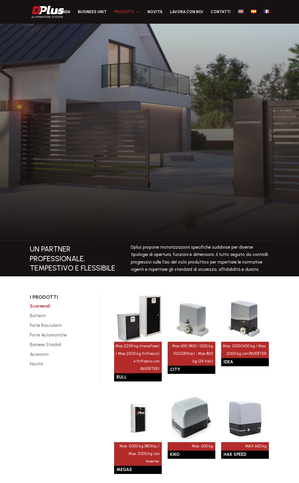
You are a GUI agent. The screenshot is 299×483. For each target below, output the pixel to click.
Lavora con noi (186, 12)
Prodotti (124, 12)
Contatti (221, 12)
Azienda (62, 12)
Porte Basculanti (46, 325)
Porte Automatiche (48, 335)
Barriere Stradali (45, 344)
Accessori (39, 354)
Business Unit (92, 12)
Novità (154, 12)
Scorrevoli (40, 306)
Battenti (38, 315)
